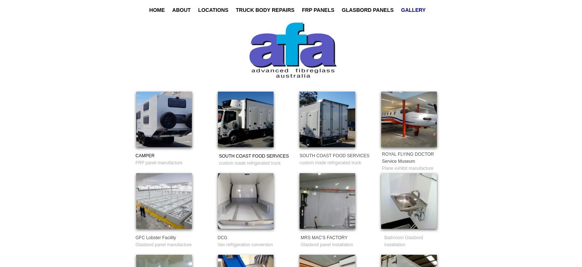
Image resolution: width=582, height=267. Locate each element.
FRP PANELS (318, 10)
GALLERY (413, 10)
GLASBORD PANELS (368, 10)
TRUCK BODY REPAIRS (265, 10)
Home (157, 10)
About (181, 10)
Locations (213, 10)
